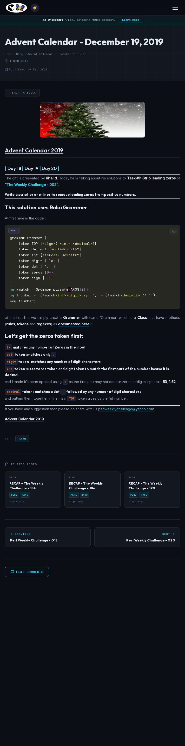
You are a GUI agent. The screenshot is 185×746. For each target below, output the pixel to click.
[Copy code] (174, 231)
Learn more (130, 20)
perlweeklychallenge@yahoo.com (126, 409)
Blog (19, 54)
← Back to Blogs (22, 93)
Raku (22, 439)
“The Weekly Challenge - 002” (31, 184)
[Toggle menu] (175, 8)
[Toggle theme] (35, 8)
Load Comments (26, 571)
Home (8, 54)
